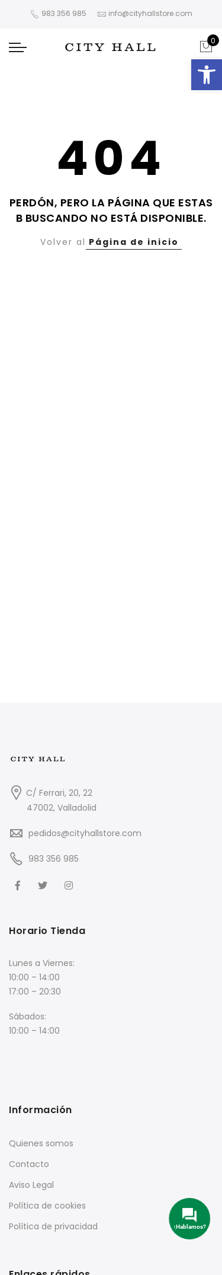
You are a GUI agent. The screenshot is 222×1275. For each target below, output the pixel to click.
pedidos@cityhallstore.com (84, 833)
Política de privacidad (53, 1226)
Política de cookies (47, 1206)
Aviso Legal (31, 1185)
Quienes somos (41, 1143)
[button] (206, 74)
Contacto (29, 1164)
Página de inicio (134, 242)
